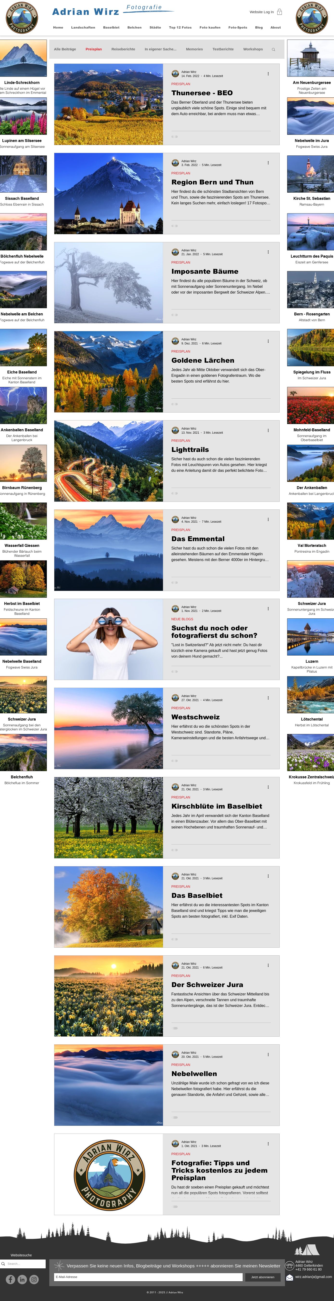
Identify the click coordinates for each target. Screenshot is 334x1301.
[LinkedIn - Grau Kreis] (22, 1279)
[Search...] (22, 1264)
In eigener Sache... (160, 49)
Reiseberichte (123, 49)
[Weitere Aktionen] (270, 74)
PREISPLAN (180, 84)
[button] (83, 27)
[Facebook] (10, 1279)
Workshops (253, 49)
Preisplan (94, 49)
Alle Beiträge (65, 49)
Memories (194, 49)
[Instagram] (34, 1279)
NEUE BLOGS (182, 619)
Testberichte (223, 49)
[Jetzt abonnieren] (263, 1277)
